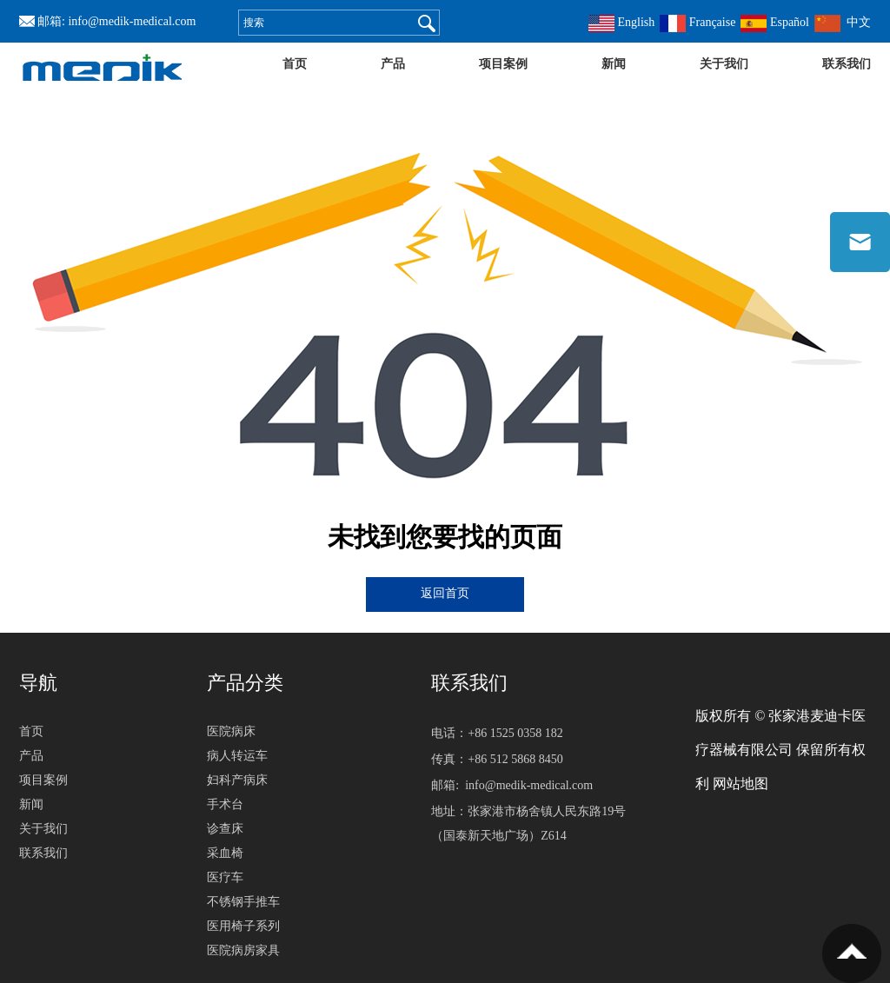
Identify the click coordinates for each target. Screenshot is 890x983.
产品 (393, 63)
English (621, 22)
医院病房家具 (243, 950)
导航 (38, 683)
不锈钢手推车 (243, 901)
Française (697, 22)
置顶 (851, 953)
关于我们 (724, 63)
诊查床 (225, 828)
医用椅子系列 (243, 926)
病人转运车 (237, 755)
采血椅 (225, 853)
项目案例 (503, 63)
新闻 (613, 63)
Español (775, 22)
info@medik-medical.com (132, 21)
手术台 (225, 804)
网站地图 (740, 783)
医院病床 (231, 731)
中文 (842, 22)
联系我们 (846, 63)
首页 (294, 63)
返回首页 (445, 593)
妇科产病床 (237, 780)
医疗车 (225, 877)
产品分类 (245, 683)
